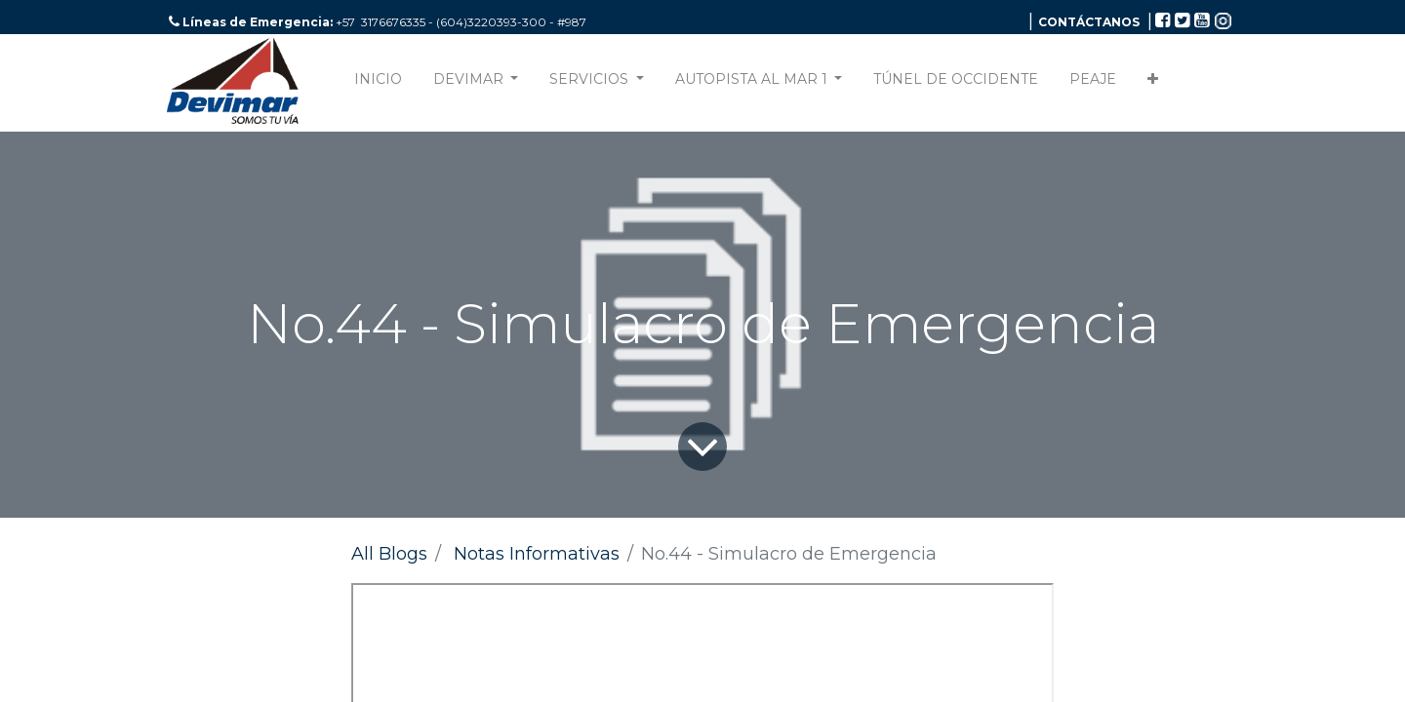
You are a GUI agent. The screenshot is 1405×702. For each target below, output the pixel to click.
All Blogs (389, 554)
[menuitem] (378, 83)
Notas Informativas (537, 554)
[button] (1152, 83)
